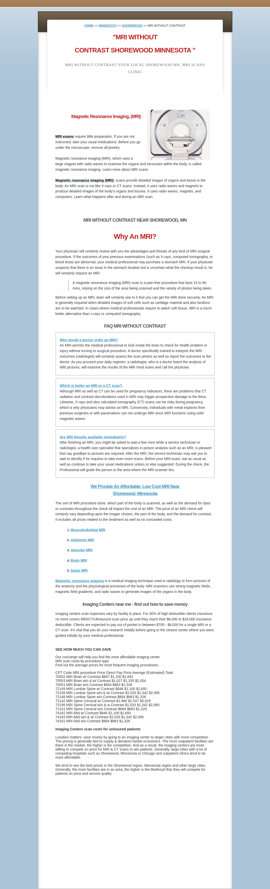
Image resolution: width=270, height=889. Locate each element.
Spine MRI (79, 570)
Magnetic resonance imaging (80, 581)
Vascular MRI (82, 550)
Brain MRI (79, 560)
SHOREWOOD (132, 25)
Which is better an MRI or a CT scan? (91, 386)
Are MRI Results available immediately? (93, 437)
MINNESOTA (108, 25)
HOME (89, 25)
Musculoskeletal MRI (88, 530)
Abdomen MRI (82, 540)
